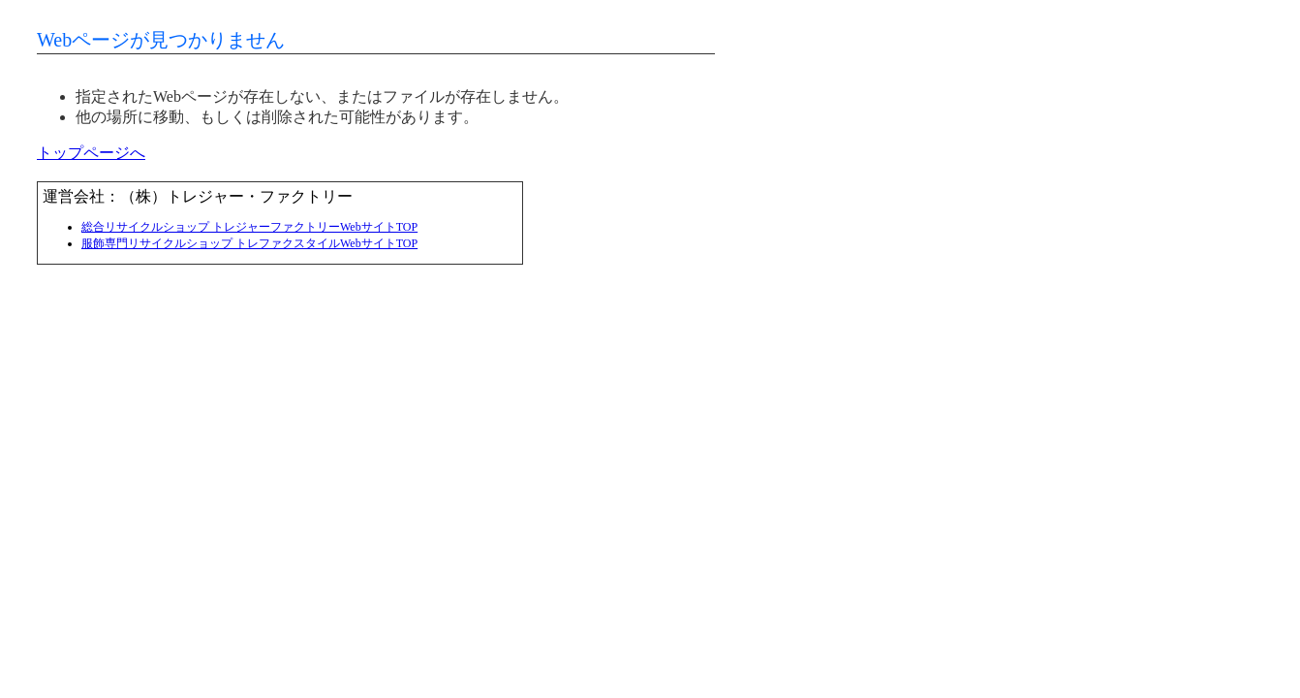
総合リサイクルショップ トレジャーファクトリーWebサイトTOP (249, 227)
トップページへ (91, 152)
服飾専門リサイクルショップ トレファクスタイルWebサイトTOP (249, 243)
